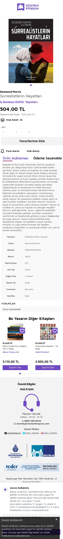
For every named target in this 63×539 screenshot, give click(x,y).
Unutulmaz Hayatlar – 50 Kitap (46, 347)
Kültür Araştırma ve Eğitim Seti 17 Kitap (15, 347)
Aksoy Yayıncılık (11, 352)
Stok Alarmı (30, 151)
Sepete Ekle (15, 367)
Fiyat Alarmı (9, 151)
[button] (31, 85)
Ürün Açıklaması (15, 158)
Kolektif (8, 343)
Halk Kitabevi (42, 352)
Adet (3, 127)
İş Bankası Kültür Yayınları (19, 102)
